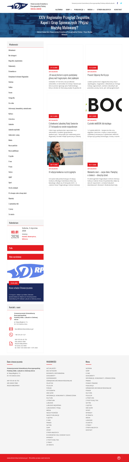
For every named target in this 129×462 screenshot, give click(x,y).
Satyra (10, 172)
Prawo (10, 167)
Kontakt (118, 10)
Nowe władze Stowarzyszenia (20, 288)
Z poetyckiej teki (14, 204)
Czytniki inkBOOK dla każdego (99, 123)
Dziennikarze (12, 71)
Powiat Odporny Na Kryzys (98, 75)
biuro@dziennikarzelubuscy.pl (24, 329)
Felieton (11, 82)
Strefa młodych (104, 10)
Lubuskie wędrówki (14, 129)
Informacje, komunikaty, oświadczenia (20, 108)
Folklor (11, 87)
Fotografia (12, 98)
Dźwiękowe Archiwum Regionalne (18, 76)
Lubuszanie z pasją (14, 135)
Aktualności (12, 50)
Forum (10, 92)
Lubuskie (11, 124)
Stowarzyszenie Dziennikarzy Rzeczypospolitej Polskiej (39, 6)
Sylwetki (89, 423)
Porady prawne (92, 383)
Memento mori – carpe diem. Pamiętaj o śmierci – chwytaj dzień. (102, 173)
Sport (10, 182)
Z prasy (11, 209)
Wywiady (11, 198)
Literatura (12, 119)
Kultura (11, 114)
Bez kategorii (13, 55)
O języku (11, 156)
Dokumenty (12, 66)
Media (90, 10)
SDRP (68, 10)
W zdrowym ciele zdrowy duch (18, 193)
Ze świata (11, 214)
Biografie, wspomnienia (15, 61)
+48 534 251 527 (20, 335)
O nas (10, 161)
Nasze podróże (13, 145)
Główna (59, 10)
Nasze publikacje (13, 151)
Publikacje (78, 10)
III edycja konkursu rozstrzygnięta (62, 172)
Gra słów (11, 103)
